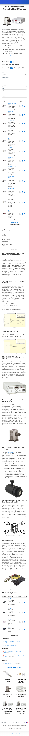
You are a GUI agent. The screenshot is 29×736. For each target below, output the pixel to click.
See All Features (9, 56)
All (12, 68)
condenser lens (11, 452)
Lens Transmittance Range (8, 94)
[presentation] (14, 368)
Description (10, 101)
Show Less (14, 222)
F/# (3, 88)
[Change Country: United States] (27, 723)
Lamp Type (4, 72)
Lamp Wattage (5, 77)
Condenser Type (6, 83)
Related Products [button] (15, 667)
